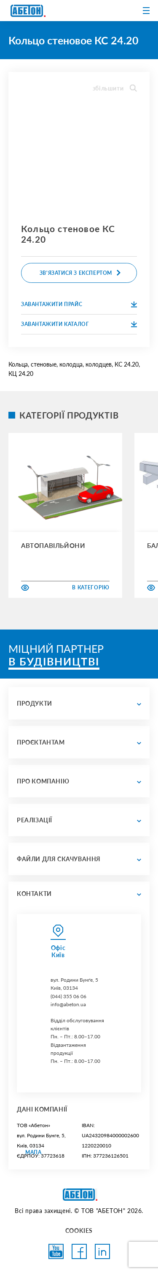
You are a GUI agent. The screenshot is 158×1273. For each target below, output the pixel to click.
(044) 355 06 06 (68, 996)
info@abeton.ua (68, 1004)
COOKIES (79, 1230)
